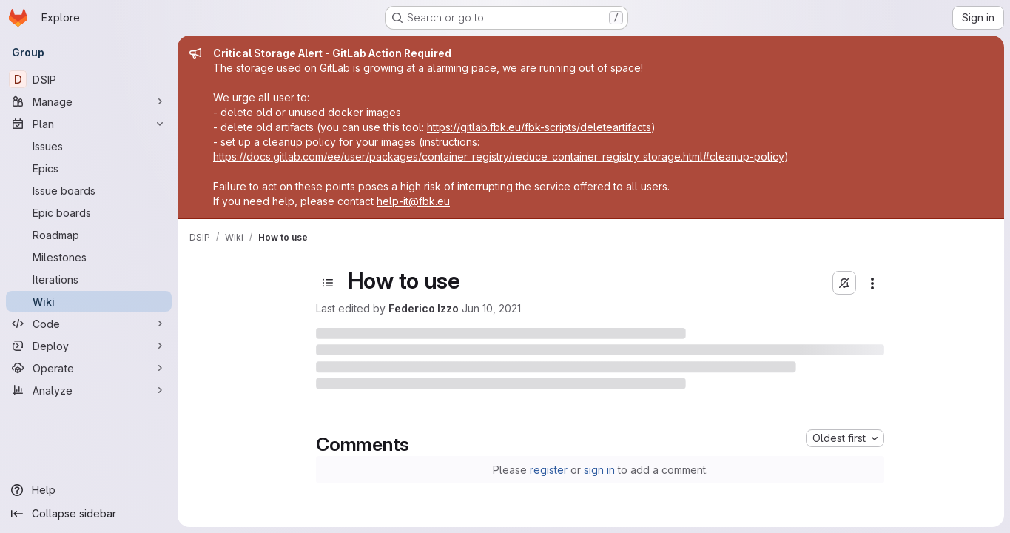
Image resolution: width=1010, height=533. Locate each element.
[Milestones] (89, 257)
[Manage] (89, 101)
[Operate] (89, 368)
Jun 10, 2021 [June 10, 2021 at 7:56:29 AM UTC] (491, 308)
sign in (599, 469)
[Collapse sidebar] (89, 513)
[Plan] (89, 123)
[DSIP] (89, 79)
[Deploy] (89, 345)
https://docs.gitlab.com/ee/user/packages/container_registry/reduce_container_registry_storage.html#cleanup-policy (498, 156)
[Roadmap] (89, 234)
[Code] (89, 323)
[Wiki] (89, 301)
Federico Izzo (423, 308)
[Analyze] (89, 390)
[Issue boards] (89, 190)
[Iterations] (89, 279)
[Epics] (89, 168)
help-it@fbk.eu (413, 201)
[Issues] (89, 145)
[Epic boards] (89, 212)
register (549, 469)
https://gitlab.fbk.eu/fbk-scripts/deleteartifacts (539, 127)
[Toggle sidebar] (328, 283)
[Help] (89, 490)
